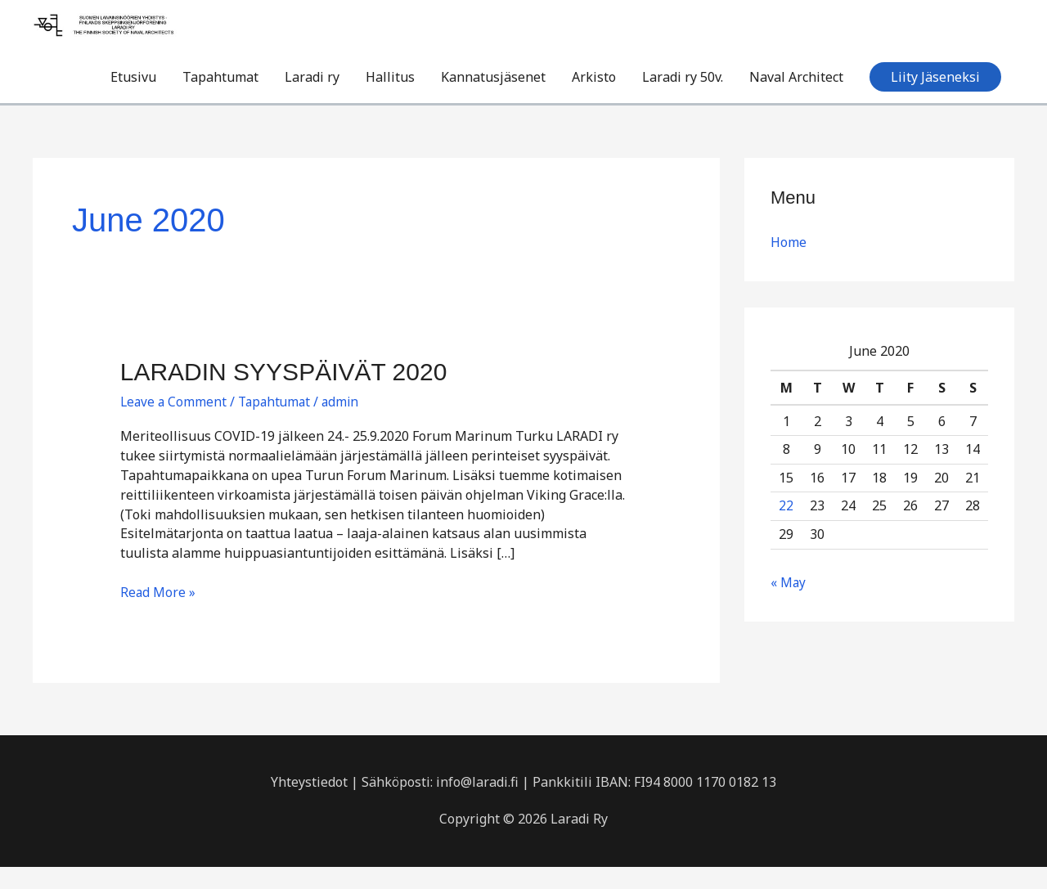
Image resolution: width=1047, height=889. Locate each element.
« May (789, 604)
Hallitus (390, 100)
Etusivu (133, 100)
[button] (935, 99)
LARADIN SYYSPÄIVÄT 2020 (283, 393)
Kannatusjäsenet (493, 100)
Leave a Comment (174, 424)
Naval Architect (796, 100)
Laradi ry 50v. (682, 100)
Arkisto (594, 100)
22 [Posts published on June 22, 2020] (786, 528)
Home (789, 265)
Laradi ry (312, 100)
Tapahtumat (220, 100)
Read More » (158, 615)
